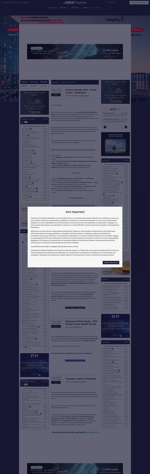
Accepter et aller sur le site (111, 262)
